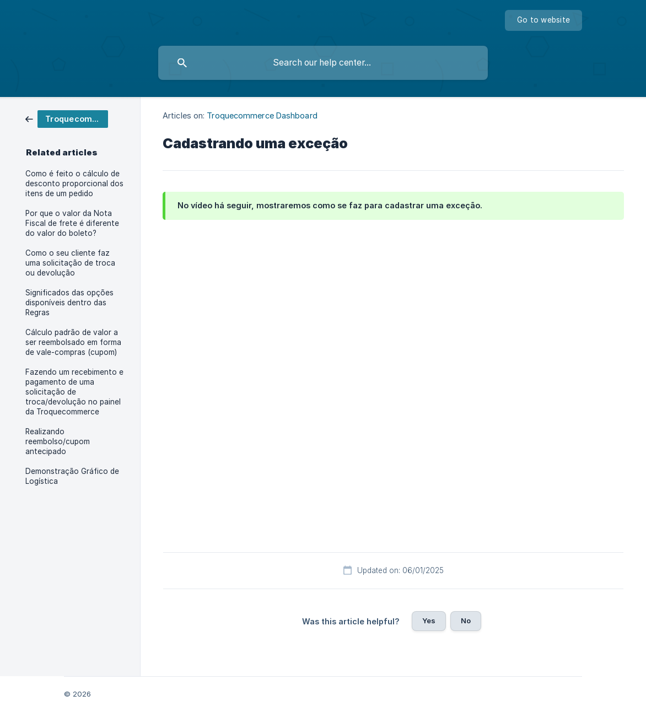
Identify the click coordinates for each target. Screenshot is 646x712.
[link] (66, 118)
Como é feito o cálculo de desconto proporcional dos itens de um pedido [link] (74, 183)
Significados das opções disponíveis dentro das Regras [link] (69, 302)
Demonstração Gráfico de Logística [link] (72, 476)
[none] (543, 20)
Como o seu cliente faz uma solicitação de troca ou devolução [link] (70, 263)
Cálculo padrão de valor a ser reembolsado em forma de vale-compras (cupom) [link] (73, 342)
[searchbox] (323, 63)
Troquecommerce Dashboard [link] (262, 115)
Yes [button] (428, 620)
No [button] (466, 620)
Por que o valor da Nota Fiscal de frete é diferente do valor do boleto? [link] (72, 223)
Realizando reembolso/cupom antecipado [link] (57, 441)
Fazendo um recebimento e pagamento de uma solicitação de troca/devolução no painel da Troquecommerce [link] (74, 392)
